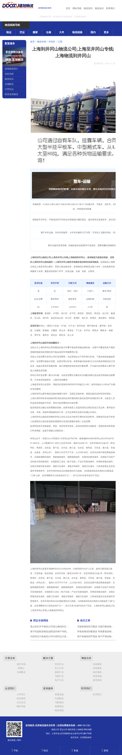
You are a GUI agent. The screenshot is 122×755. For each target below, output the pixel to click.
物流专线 (41, 41)
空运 (22, 32)
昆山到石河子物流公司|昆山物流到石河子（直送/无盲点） (58, 626)
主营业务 (10, 658)
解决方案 (48, 658)
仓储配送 (9, 84)
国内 (93, 32)
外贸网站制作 (86, 737)
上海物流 (80, 729)
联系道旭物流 (11, 94)
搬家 (35, 32)
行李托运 (9, 89)
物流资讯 (88, 8)
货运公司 (63, 729)
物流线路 (77, 32)
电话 (45, 750)
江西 (60, 41)
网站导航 (77, 8)
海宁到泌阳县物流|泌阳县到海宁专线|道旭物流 (53, 631)
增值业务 (86, 658)
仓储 (48, 32)
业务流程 (9, 74)
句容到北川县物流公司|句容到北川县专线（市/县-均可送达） (60, 636)
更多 (106, 32)
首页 (68, 8)
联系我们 (110, 8)
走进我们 (10, 688)
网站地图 (88, 729)
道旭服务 (48, 688)
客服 (75, 750)
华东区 (52, 41)
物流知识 (99, 8)
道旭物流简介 (11, 68)
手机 (15, 750)
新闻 (105, 750)
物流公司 (55, 729)
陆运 (8, 32)
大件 (61, 32)
